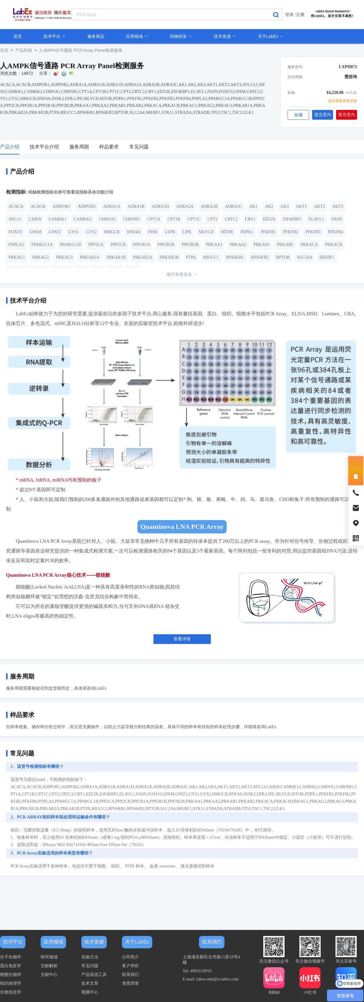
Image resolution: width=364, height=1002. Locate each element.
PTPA (191, 257)
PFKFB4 (335, 232)
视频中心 (89, 992)
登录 (289, 14)
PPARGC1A (41, 244)
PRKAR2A (142, 257)
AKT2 (319, 206)
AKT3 (337, 206)
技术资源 (225, 36)
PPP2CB (118, 244)
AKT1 (301, 206)
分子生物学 (10, 957)
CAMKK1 (57, 219)
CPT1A (153, 219)
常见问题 (89, 966)
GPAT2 (55, 232)
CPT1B (173, 219)
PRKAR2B (169, 257)
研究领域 (49, 957)
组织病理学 (10, 983)
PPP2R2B (190, 244)
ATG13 (14, 219)
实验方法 (89, 957)
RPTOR (283, 257)
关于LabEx (271, 36)
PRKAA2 (238, 244)
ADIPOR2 (87, 206)
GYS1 (73, 232)
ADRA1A (111, 206)
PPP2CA (95, 244)
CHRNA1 (107, 219)
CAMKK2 (83, 219)
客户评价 (130, 966)
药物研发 (181, 36)
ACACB (38, 206)
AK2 (269, 206)
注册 (300, 14)
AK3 (284, 206)
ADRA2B (209, 206)
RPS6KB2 (260, 257)
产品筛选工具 (94, 974)
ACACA (15, 206)
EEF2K (269, 219)
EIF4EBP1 (292, 219)
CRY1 (250, 219)
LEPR (170, 232)
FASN (337, 219)
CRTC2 (231, 219)
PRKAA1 (214, 244)
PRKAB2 (285, 244)
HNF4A (133, 232)
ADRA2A (185, 206)
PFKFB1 (268, 232)
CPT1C (193, 219)
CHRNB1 (131, 219)
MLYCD (206, 232)
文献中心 (49, 974)
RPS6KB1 (235, 257)
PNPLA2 (16, 244)
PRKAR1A (89, 257)
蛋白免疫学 (10, 966)
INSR (153, 232)
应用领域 (137, 36)
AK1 (253, 206)
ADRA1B (135, 206)
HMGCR (112, 232)
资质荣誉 (130, 983)
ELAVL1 (316, 219)
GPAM (35, 232)
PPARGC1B (70, 244)
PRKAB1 (262, 244)
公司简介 (130, 957)
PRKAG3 (64, 257)
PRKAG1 (16, 257)
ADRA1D (160, 206)
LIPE (187, 232)
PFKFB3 (313, 232)
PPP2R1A (141, 244)
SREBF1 (327, 257)
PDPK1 (247, 232)
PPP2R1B (165, 244)
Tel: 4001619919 (197, 971)
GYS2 (91, 232)
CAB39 (34, 219)
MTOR (227, 232)
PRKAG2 (40, 257)
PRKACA (309, 244)
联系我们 (130, 974)
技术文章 (89, 983)
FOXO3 (15, 232)
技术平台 (54, 36)
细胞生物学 (10, 974)
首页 (17, 36)
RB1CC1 (211, 257)
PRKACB (333, 244)
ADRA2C (233, 206)
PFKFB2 (290, 232)
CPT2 (212, 219)
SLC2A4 (304, 257)
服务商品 (95, 36)
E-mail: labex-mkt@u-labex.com (211, 979)
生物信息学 (10, 992)
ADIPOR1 (61, 206)
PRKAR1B (116, 257)
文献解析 (49, 966)
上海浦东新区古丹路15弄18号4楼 (211, 960)
